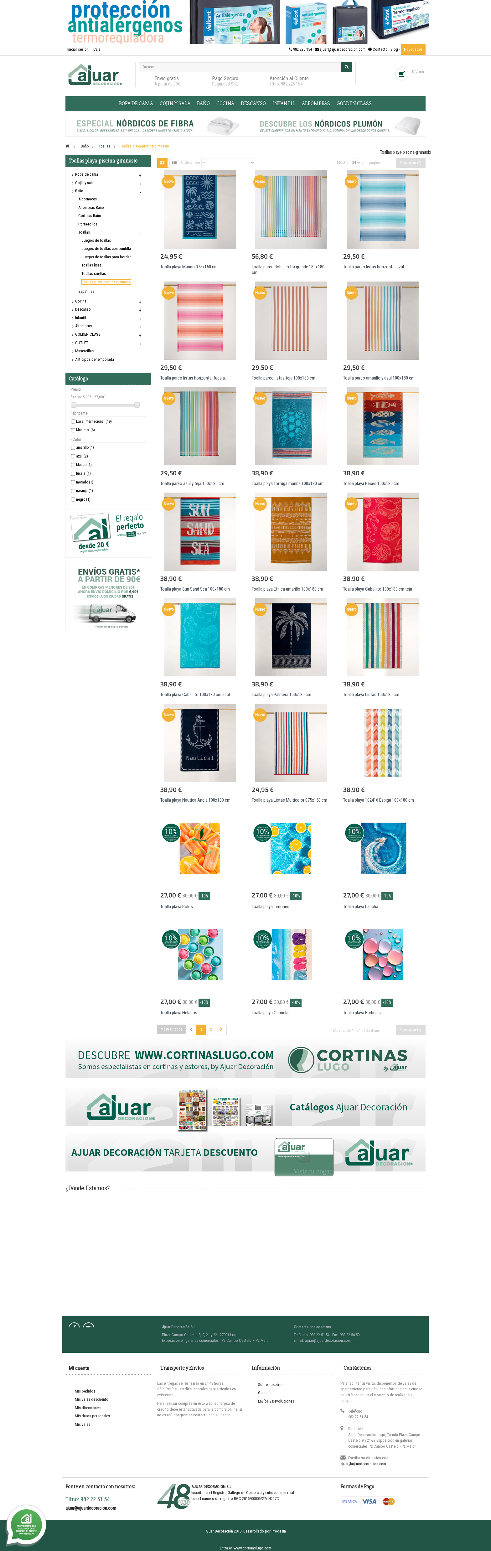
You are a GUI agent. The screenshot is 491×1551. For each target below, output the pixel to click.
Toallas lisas (91, 265)
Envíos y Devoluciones (276, 1401)
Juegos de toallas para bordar (106, 257)
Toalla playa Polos (176, 906)
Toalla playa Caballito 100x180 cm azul (195, 694)
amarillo (85, 447)
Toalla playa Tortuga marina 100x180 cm (287, 483)
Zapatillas (86, 291)
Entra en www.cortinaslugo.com (245, 1548)
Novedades (413, 49)
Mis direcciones (88, 1407)
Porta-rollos (87, 224)
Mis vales (82, 1424)
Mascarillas (84, 351)
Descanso (253, 103)
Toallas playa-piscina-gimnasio (106, 282)
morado (84, 482)
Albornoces (87, 199)
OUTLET (81, 342)
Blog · (395, 49)
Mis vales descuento (91, 1399)
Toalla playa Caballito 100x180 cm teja (377, 589)
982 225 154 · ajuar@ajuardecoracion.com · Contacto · (339, 49)
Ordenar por (190, 162)
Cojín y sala (175, 103)
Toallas (84, 232)
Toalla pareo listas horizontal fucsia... (194, 378)
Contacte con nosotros (276, 1459)
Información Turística (275, 1451)
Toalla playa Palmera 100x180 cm (281, 694)
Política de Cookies (274, 1434)
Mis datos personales (92, 1416)
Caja (97, 49)
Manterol (85, 430)
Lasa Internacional (94, 421)
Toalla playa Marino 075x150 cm (189, 267)
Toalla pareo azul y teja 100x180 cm (192, 483)
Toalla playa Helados (178, 1013)
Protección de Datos (274, 1417)
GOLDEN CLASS (354, 103)
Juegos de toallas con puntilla (106, 248)
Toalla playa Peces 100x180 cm (371, 483)
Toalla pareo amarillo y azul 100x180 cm (379, 378)
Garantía (264, 1392)
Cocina (225, 103)
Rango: (76, 397)
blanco (84, 465)
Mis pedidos (85, 1391)
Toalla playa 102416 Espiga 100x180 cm (378, 800)
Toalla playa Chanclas (271, 1013)
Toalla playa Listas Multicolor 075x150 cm (289, 800)
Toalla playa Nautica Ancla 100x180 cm (195, 800)
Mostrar (343, 162)
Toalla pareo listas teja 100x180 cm (283, 378)
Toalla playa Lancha (360, 906)
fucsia (83, 473)
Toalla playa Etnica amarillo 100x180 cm (287, 589)
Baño (203, 103)
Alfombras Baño (91, 207)
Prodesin (278, 1531)
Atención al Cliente (289, 78)
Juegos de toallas (96, 240)
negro (83, 499)
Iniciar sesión (78, 49)
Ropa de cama (136, 103)
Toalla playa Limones (270, 906)
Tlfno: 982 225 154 (286, 83)
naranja (84, 491)
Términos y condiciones (277, 1409)
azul (82, 456)
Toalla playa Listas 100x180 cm (371, 694)
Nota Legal (267, 1426)
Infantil (283, 103)
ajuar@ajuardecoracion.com (363, 1463)
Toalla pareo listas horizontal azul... (375, 267)
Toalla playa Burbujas (362, 1013)
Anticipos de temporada (94, 359)
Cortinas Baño (89, 215)
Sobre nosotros (270, 1384)
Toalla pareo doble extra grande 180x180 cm (288, 269)
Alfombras (316, 103)
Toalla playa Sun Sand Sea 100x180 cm (195, 589)
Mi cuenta (79, 1368)
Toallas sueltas (93, 273)
